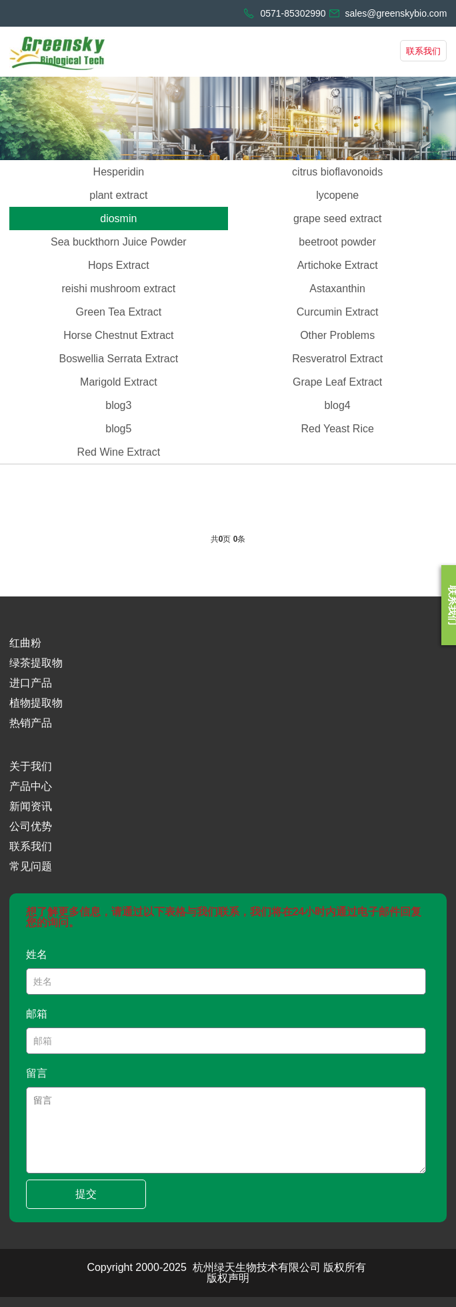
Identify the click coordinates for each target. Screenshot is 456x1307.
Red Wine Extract (118, 452)
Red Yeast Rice (337, 428)
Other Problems (337, 335)
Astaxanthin (337, 288)
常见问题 (30, 866)
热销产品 (30, 723)
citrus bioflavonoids (337, 171)
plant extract (118, 195)
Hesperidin (118, 171)
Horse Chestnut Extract (118, 335)
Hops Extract (118, 265)
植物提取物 (36, 703)
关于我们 (30, 766)
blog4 (338, 405)
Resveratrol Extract (337, 358)
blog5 (118, 428)
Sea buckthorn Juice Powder (119, 242)
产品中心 (30, 786)
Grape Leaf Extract (337, 382)
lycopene (337, 195)
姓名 (36, 954)
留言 (36, 1073)
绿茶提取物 (36, 663)
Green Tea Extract (119, 312)
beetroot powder (337, 242)
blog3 (118, 405)
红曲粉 (25, 642)
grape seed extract (337, 218)
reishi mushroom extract (118, 288)
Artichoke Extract (337, 265)
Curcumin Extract (338, 312)
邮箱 (36, 1013)
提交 (86, 1194)
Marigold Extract (118, 382)
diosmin (118, 218)
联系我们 (423, 51)
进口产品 (30, 683)
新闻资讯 (30, 806)
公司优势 (30, 826)
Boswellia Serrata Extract (118, 358)
